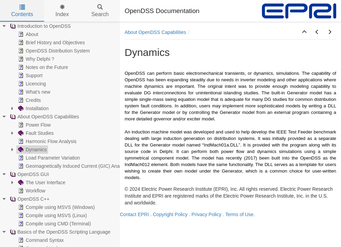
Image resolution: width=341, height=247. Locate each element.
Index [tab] (62, 10)
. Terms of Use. (239, 214)
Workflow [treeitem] (31, 191)
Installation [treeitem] (33, 108)
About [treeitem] (27, 34)
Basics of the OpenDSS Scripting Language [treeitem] (60, 232)
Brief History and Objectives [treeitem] (51, 42)
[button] (304, 32)
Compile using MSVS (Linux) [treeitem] (52, 215)
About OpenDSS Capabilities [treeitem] (44, 117)
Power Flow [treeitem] (34, 125)
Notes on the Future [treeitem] (42, 67)
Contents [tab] (22, 10)
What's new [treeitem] (33, 92)
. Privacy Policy (205, 214)
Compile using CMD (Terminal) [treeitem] (54, 224)
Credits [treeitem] (29, 100)
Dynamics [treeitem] (32, 149)
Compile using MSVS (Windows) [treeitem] (56, 207)
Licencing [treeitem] (31, 84)
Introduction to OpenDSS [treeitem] (40, 26)
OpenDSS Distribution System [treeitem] (53, 51)
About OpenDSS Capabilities (155, 32)
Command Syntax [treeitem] (40, 240)
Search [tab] (100, 10)
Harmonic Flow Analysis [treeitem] (47, 141)
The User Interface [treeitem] (41, 182)
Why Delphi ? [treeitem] (35, 59)
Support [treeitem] (29, 75)
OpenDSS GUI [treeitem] (29, 174)
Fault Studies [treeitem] (35, 133)
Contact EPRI (134, 214)
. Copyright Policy (169, 214)
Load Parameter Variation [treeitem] (48, 158)
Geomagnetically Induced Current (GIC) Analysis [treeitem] (73, 166)
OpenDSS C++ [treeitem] (29, 199)
